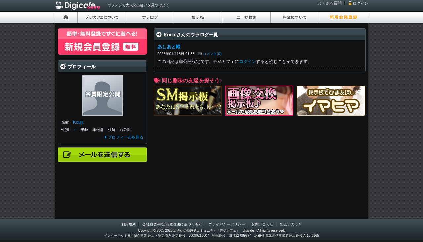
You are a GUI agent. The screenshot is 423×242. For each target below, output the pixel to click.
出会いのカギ (291, 224)
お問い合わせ (262, 224)
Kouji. (78, 122)
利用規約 (128, 224)
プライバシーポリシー (227, 224)
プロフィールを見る (125, 137)
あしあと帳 (168, 46)
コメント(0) (212, 54)
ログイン (360, 3)
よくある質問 (330, 3)
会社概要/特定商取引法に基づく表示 (172, 224)
